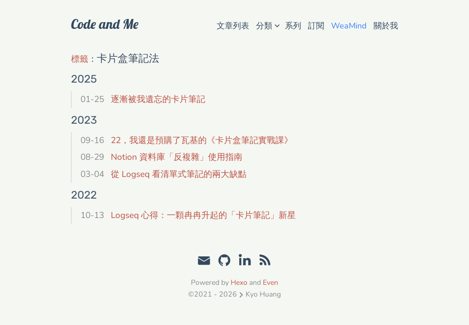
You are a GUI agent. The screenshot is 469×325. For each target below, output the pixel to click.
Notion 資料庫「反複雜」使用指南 (176, 157)
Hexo (239, 283)
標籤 (79, 59)
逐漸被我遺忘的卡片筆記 (158, 99)
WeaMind (349, 25)
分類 (268, 25)
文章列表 (233, 25)
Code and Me (104, 23)
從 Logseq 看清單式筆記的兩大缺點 (178, 174)
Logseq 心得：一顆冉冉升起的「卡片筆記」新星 (203, 215)
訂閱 (316, 25)
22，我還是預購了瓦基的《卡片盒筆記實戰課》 (202, 140)
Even (270, 283)
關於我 (386, 25)
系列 (293, 25)
